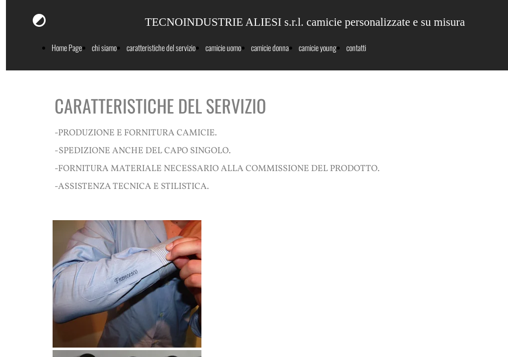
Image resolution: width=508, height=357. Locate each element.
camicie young (317, 48)
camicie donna (270, 48)
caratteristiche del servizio (161, 48)
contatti (356, 48)
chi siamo (104, 48)
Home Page (67, 48)
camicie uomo (223, 48)
